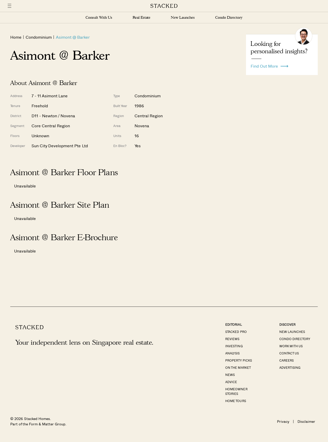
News (230, 374)
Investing (233, 346)
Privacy (283, 421)
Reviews (232, 338)
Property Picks (238, 360)
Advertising (289, 367)
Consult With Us (99, 17)
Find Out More (269, 65)
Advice (231, 382)
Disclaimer (306, 421)
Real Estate (141, 17)
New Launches (182, 17)
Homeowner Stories (236, 391)
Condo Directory (228, 17)
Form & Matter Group (47, 424)
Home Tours (235, 400)
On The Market (238, 367)
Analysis (232, 353)
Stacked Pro (236, 331)
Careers (286, 360)
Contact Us (289, 353)
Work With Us (291, 346)
